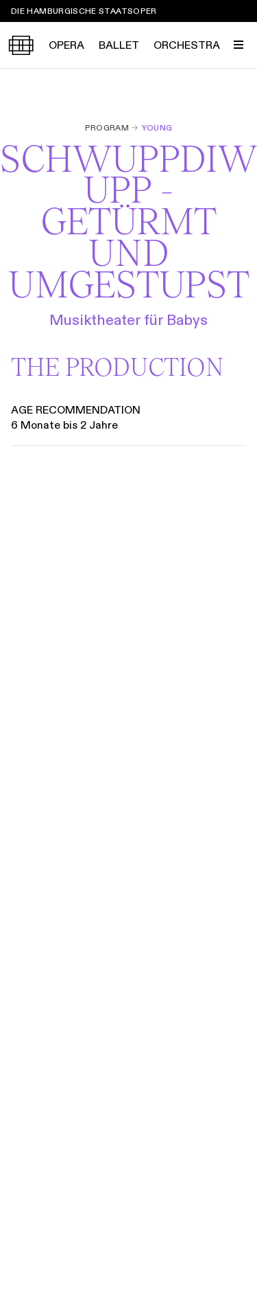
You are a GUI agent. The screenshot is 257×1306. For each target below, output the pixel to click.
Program (107, 128)
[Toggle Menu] (238, 44)
